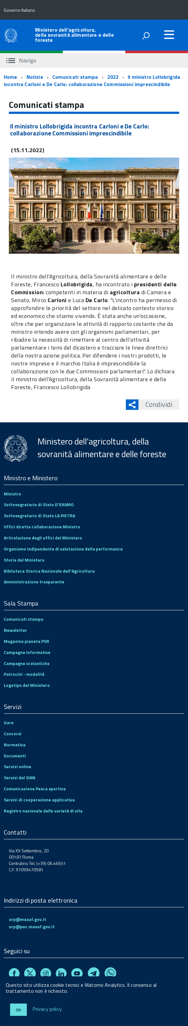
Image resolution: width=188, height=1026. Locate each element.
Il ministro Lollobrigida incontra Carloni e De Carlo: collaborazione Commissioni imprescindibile (92, 80)
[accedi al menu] (169, 34)
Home (10, 77)
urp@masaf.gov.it (27, 919)
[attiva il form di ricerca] (145, 35)
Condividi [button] (155, 404)
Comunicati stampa (75, 77)
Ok (18, 1009)
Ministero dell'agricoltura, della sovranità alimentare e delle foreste (74, 34)
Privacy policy (47, 1009)
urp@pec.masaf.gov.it (32, 926)
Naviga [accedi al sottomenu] (21, 60)
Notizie (34, 77)
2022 (113, 77)
